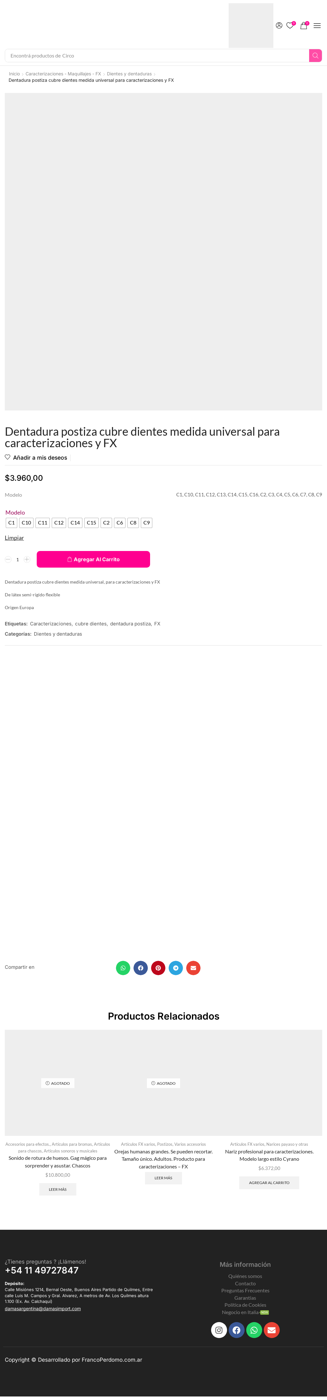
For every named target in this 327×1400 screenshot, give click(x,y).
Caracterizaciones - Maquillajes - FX (63, 73)
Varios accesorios (190, 1147)
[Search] (315, 55)
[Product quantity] (17, 559)
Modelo (15, 512)
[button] (279, 25)
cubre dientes (91, 624)
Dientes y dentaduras (129, 73)
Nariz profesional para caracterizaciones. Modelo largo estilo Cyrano (269, 1158)
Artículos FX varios (138, 1147)
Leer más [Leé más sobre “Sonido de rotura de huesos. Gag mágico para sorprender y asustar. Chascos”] (57, 1192)
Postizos (164, 1147)
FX (157, 624)
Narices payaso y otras (287, 1147)
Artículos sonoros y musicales (70, 1153)
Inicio (14, 73)
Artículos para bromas (72, 1147)
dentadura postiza (130, 624)
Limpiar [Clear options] (14, 537)
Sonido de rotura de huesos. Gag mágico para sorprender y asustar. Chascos (58, 1165)
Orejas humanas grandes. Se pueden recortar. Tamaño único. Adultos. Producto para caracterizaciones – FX (163, 1161)
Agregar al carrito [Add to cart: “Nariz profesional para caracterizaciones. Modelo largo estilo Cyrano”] (269, 1185)
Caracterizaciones (51, 624)
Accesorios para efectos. (27, 1147)
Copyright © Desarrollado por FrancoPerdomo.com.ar (73, 1363)
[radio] (11, 523)
